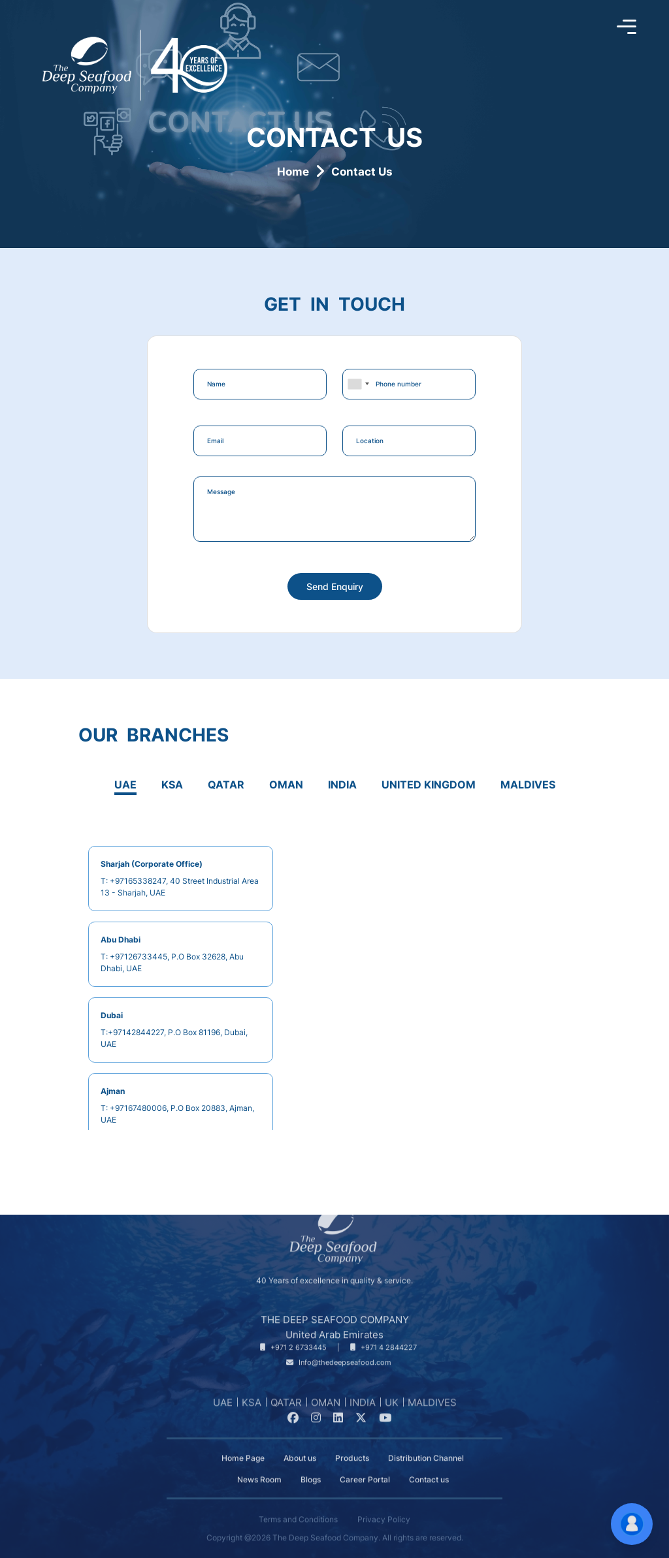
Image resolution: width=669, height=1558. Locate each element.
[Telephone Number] (293, 1324)
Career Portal (365, 1456)
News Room (259, 1456)
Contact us (429, 1456)
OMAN (325, 1402)
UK (392, 1402)
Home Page (243, 1435)
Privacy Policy (383, 1496)
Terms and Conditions (298, 1496)
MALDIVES (432, 1402)
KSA (251, 1402)
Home (293, 171)
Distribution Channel (426, 1435)
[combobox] (358, 384)
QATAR (286, 1402)
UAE (223, 1402)
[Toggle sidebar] (626, 27)
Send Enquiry (334, 586)
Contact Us (362, 171)
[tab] (125, 787)
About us (300, 1435)
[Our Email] (338, 1339)
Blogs (311, 1456)
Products (352, 1435)
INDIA (363, 1402)
